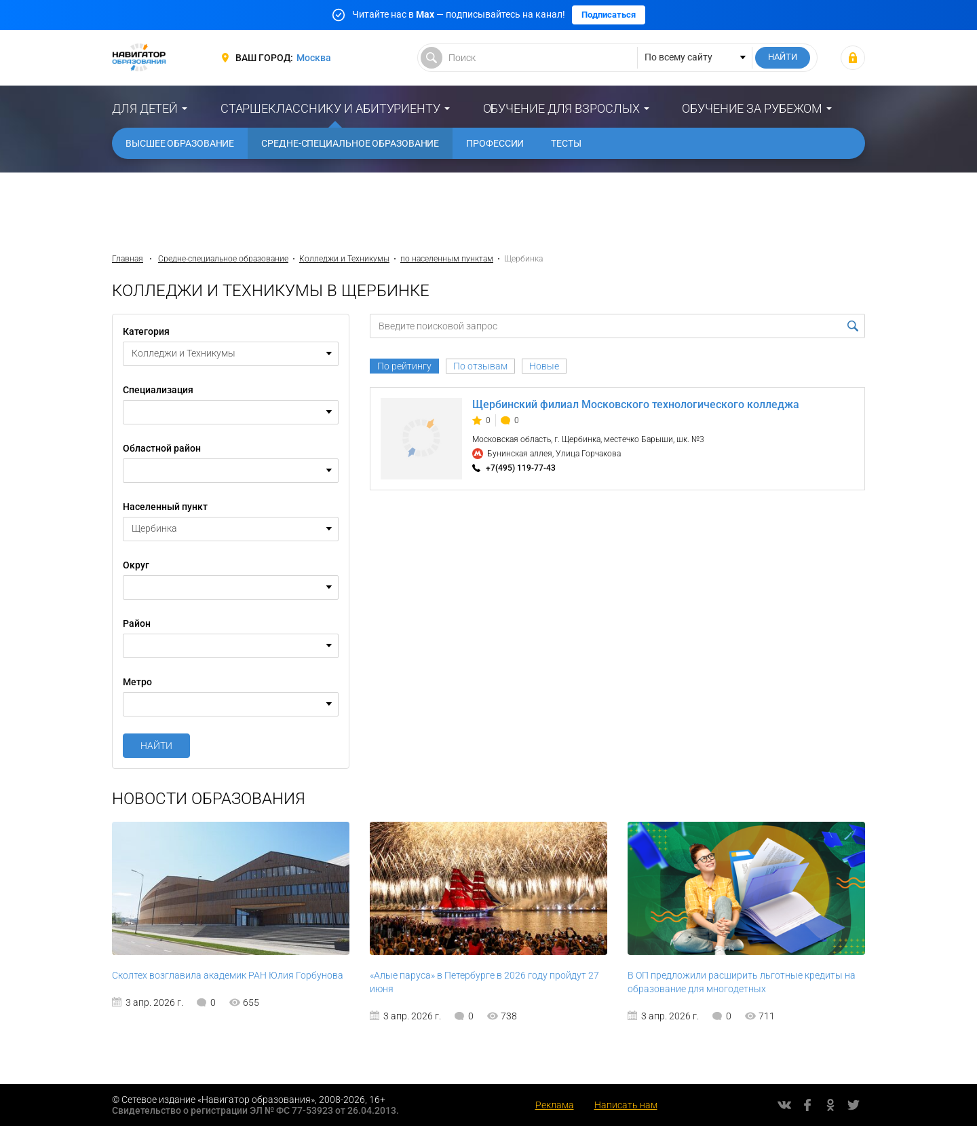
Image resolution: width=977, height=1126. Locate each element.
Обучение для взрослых (561, 108)
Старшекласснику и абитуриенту (330, 108)
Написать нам (625, 1105)
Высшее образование (180, 143)
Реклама (554, 1105)
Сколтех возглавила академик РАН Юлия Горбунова (227, 975)
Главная (127, 259)
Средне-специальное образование (350, 143)
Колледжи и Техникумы (344, 259)
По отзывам (480, 366)
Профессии (495, 143)
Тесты (566, 143)
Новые (544, 366)
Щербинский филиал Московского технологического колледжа (635, 404)
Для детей (145, 108)
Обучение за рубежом (752, 108)
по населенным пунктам (446, 259)
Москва (313, 57)
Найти (156, 745)
